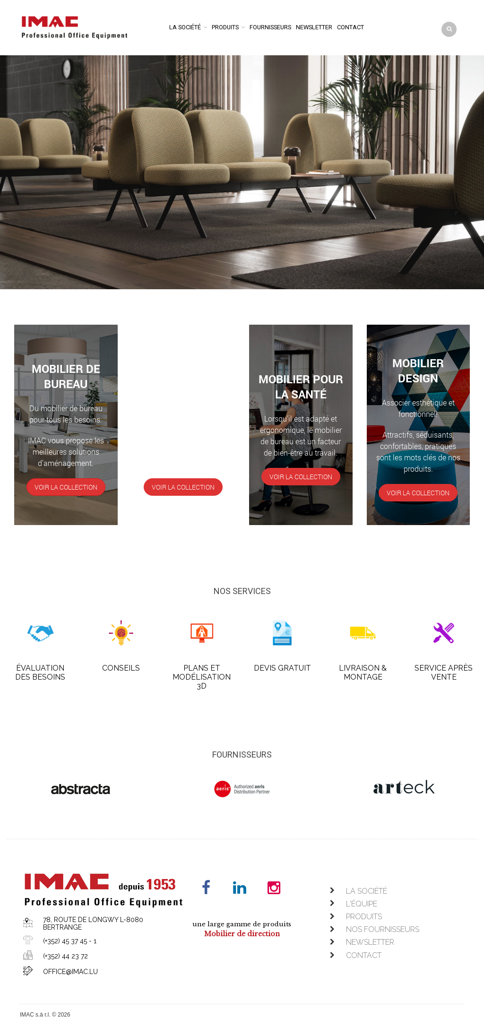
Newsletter (314, 27)
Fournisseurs (270, 27)
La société (185, 27)
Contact (350, 27)
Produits (225, 27)
